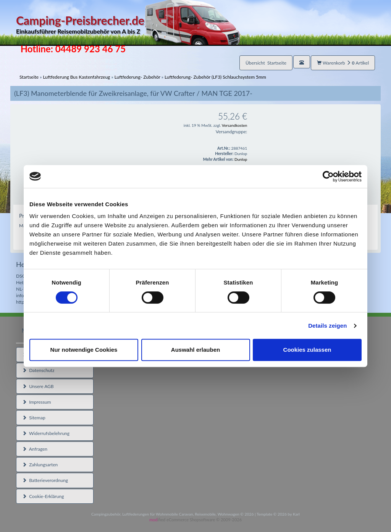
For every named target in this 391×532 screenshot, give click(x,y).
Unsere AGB (38, 386)
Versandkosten (234, 125)
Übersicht (266, 63)
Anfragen (34, 449)
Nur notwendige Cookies (84, 349)
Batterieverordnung (45, 480)
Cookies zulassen (307, 349)
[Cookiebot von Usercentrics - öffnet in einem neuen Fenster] (328, 176)
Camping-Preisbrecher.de (128, 24)
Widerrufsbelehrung (45, 433)
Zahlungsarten (40, 464)
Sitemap (33, 417)
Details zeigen (327, 325)
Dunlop (240, 159)
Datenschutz (38, 370)
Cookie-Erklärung (43, 496)
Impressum (36, 402)
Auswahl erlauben (195, 349)
